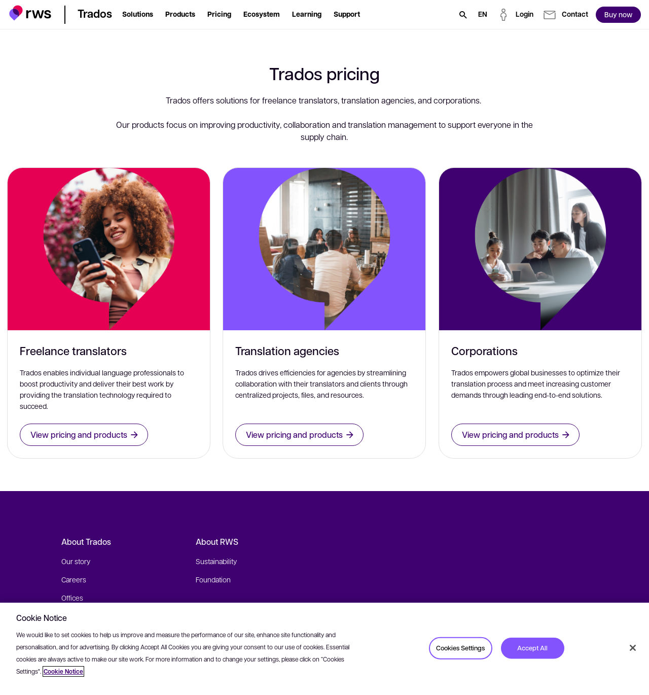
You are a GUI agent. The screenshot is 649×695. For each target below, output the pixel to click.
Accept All (532, 647)
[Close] (633, 648)
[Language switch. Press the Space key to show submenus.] (483, 15)
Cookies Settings (460, 647)
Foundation (213, 579)
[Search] (463, 15)
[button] (30, 13)
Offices (72, 597)
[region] (324, 649)
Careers (73, 579)
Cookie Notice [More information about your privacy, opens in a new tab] (63, 671)
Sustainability (216, 561)
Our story (75, 561)
